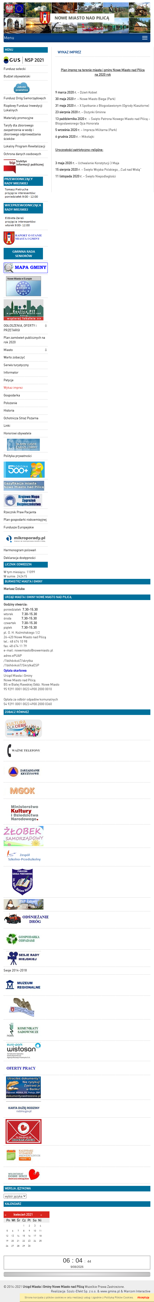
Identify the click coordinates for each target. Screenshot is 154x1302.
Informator (11, 372)
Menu (9, 37)
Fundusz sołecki (15, 69)
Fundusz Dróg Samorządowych (25, 98)
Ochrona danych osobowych (22, 154)
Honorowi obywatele (17, 433)
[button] (46, 326)
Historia (9, 410)
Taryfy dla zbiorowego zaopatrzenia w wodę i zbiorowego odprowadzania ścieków (22, 132)
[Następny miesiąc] (41, 1215)
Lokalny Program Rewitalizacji (24, 146)
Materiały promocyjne (18, 118)
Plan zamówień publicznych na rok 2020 (24, 340)
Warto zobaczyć (14, 357)
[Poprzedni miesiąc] (5, 1215)
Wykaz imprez (13, 387)
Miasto (8, 350)
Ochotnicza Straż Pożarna (21, 418)
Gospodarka (12, 395)
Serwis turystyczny (16, 365)
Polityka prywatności (18, 456)
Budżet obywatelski (17, 76)
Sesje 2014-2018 (15, 970)
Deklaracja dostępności (19, 558)
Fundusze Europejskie (19, 527)
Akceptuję (143, 1297)
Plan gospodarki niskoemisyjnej (25, 519)
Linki (7, 425)
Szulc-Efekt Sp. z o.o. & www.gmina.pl (93, 1291)
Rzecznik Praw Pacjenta (20, 512)
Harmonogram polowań (20, 550)
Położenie (10, 403)
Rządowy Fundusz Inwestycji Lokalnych (23, 108)
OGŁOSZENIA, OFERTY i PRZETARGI (20, 328)
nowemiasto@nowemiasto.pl (33, 650)
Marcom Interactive (137, 1291)
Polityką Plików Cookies (118, 1297)
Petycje (9, 380)
